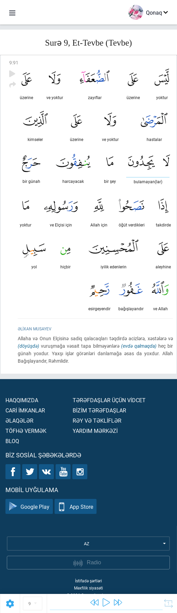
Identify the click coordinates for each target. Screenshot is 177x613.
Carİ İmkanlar (25, 410)
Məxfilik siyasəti (88, 588)
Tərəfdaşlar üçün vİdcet (109, 400)
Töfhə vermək (25, 430)
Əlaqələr (19, 420)
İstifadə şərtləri (88, 580)
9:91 (13, 62)
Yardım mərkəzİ (95, 430)
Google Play (29, 506)
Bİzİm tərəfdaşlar (99, 410)
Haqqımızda (21, 400)
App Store (75, 506)
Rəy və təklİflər (97, 420)
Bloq (12, 440)
